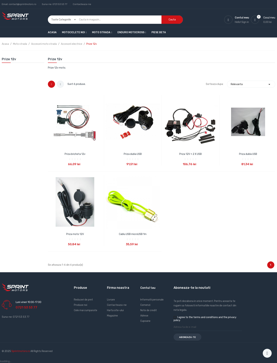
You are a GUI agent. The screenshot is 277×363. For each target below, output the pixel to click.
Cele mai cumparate (85, 310)
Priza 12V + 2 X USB (190, 154)
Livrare (111, 299)
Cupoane (145, 321)
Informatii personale (152, 299)
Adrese (144, 315)
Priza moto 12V (75, 234)
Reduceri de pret (83, 299)
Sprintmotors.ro (20, 351)
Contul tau (147, 287)
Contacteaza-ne (82, 4)
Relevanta (251, 84)
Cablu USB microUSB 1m (133, 234)
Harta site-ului (115, 310)
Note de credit (148, 310)
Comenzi (145, 305)
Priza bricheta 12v (75, 154)
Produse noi (80, 305)
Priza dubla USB (133, 154)
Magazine (112, 315)
